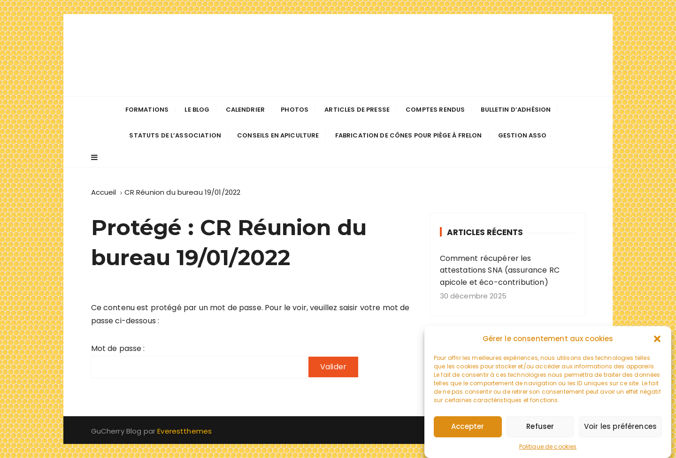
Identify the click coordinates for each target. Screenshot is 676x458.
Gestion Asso (522, 135)
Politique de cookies (548, 449)
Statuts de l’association (175, 135)
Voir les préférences (620, 429)
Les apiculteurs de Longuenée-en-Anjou (338, 55)
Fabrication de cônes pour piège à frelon (408, 135)
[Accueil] (103, 192)
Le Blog (196, 109)
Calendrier (245, 109)
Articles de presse (357, 109)
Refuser (540, 429)
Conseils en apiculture (278, 135)
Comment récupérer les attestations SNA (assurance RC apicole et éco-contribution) (500, 270)
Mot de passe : (199, 360)
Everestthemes (184, 431)
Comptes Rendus (435, 109)
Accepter (467, 429)
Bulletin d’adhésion (516, 109)
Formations (147, 109)
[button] (657, 341)
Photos (294, 109)
